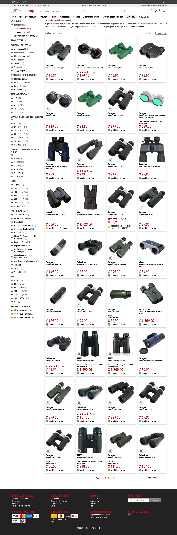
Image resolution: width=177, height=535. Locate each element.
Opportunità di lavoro (59, 501)
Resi (52, 522)
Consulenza (94, 501)
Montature (30, 16)
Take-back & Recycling (21, 506)
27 (114, 478)
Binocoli (131, 16)
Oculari (43, 16)
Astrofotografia (91, 16)
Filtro (53, 16)
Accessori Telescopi (70, 16)
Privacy (15, 503)
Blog (91, 506)
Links (53, 506)
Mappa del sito (57, 503)
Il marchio (16, 501)
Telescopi (17, 16)
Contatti (92, 503)
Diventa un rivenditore (98, 517)
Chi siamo (55, 498)
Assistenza (93, 498)
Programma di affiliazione (99, 514)
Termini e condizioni (20, 498)
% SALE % (144, 16)
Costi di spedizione (58, 519)
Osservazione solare (113, 16)
